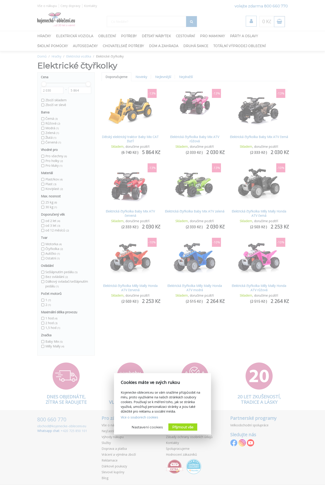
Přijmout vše (182, 427)
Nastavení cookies (147, 427)
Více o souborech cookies (139, 417)
